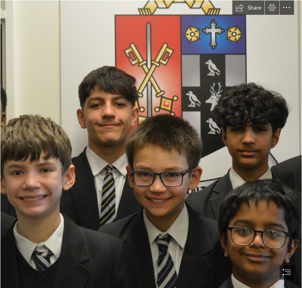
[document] (151, 144)
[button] (248, 7)
